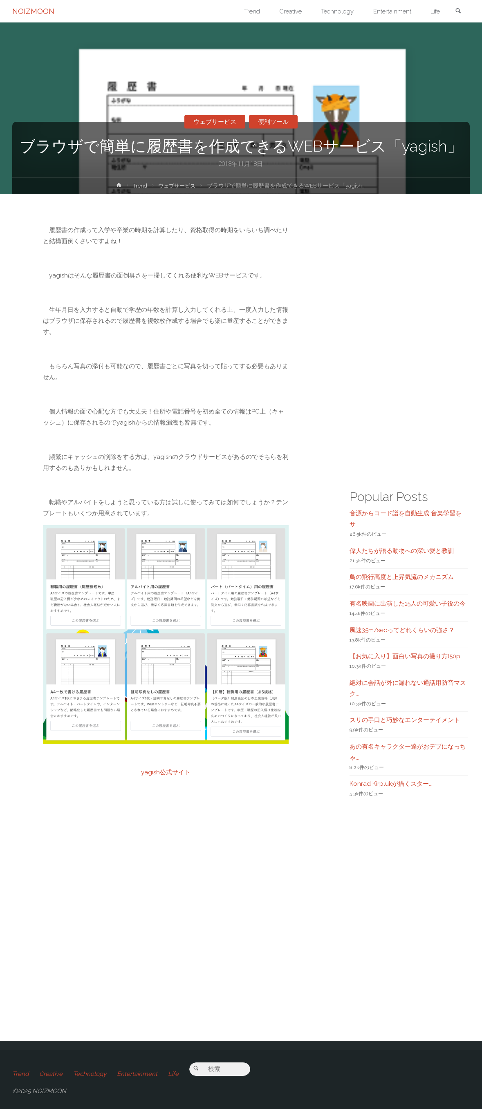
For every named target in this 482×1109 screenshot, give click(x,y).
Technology (89, 1074)
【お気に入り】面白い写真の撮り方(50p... (407, 656)
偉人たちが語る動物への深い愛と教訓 (402, 550)
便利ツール (273, 121)
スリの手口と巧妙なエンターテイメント (405, 720)
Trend (138, 185)
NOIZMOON (33, 11)
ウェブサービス (214, 121)
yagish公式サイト (166, 772)
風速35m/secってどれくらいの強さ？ (402, 630)
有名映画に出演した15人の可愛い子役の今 (408, 603)
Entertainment (137, 1074)
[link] (457, 11)
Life (173, 1074)
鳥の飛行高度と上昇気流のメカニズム (402, 577)
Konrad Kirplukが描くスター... (391, 783)
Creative (51, 1074)
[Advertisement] (166, 912)
